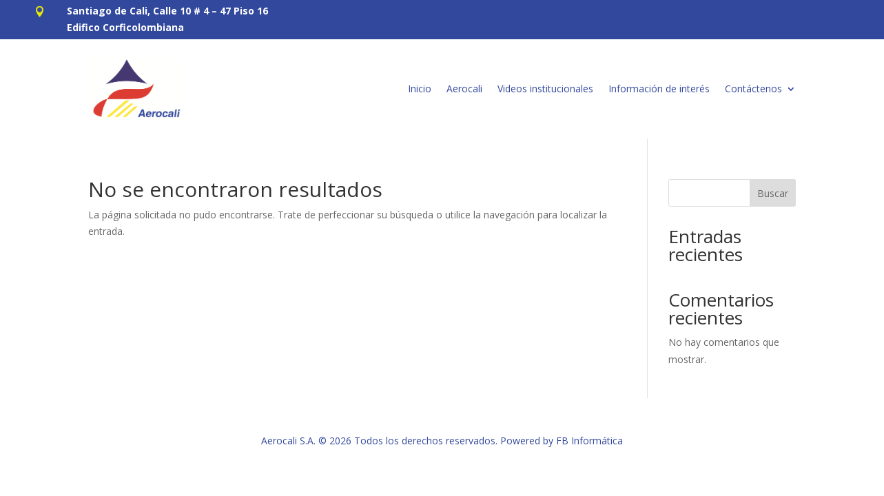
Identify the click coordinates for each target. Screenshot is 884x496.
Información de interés (659, 88)
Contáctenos (753, 88)
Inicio (419, 88)
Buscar (772, 193)
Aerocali (464, 88)
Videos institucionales (545, 88)
